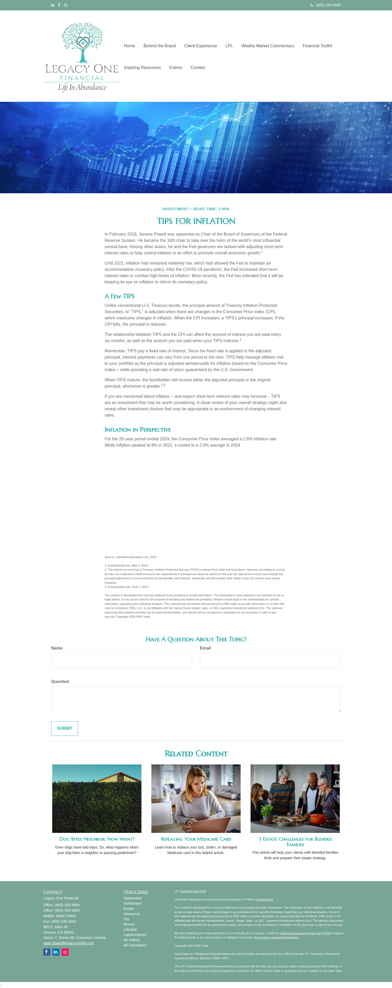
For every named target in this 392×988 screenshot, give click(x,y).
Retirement (132, 898)
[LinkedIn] (52, 5)
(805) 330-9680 (325, 5)
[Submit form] (64, 728)
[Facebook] (59, 5)
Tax (126, 919)
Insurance (132, 914)
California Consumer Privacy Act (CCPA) (305, 933)
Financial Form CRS (193, 891)
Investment (132, 903)
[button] (159, 45)
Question (60, 681)
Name (57, 648)
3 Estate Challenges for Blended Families (295, 841)
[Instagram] (65, 5)
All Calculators (135, 945)
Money (129, 924)
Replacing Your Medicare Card (196, 839)
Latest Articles (135, 935)
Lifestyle (130, 929)
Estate (129, 909)
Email (205, 648)
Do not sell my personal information (276, 937)
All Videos (132, 940)
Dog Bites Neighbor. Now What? (97, 839)
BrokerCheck (265, 899)
